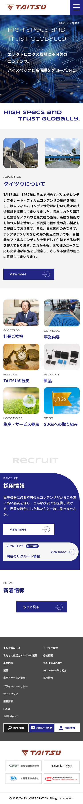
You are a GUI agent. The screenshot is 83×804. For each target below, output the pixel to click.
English (74, 22)
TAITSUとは (11, 648)
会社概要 (48, 656)
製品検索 (18, 728)
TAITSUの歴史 (52, 663)
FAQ (6, 709)
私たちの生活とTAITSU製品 (20, 656)
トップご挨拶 (50, 648)
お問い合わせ (10, 716)
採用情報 (48, 678)
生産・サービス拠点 (14, 678)
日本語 (61, 22)
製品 (5, 671)
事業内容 (8, 663)
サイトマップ (10, 694)
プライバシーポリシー (15, 686)
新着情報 (8, 701)
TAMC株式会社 (61, 766)
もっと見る (31, 606)
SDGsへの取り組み (55, 671)
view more (18, 274)
